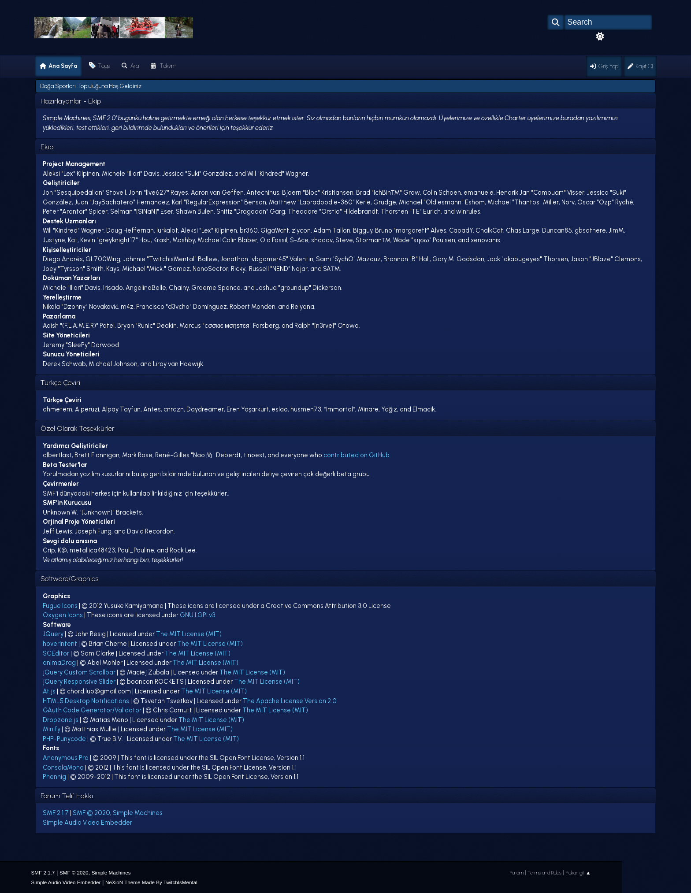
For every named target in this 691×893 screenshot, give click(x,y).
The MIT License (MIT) (189, 634)
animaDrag (59, 663)
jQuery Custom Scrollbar (79, 672)
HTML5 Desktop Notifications (86, 701)
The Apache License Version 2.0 (290, 701)
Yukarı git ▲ (578, 873)
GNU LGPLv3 (197, 615)
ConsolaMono (63, 767)
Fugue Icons (60, 606)
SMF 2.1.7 (56, 813)
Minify (51, 729)
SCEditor (56, 653)
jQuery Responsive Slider (79, 681)
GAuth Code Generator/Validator (92, 710)
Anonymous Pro (66, 758)
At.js (49, 691)
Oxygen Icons (63, 615)
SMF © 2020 (91, 813)
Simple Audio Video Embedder (87, 822)
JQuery (53, 634)
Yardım (516, 873)
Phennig (54, 777)
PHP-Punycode (64, 739)
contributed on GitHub (356, 455)
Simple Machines (138, 813)
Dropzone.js (60, 720)
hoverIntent (60, 644)
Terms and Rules (544, 873)
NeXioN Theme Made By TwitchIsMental (151, 882)
